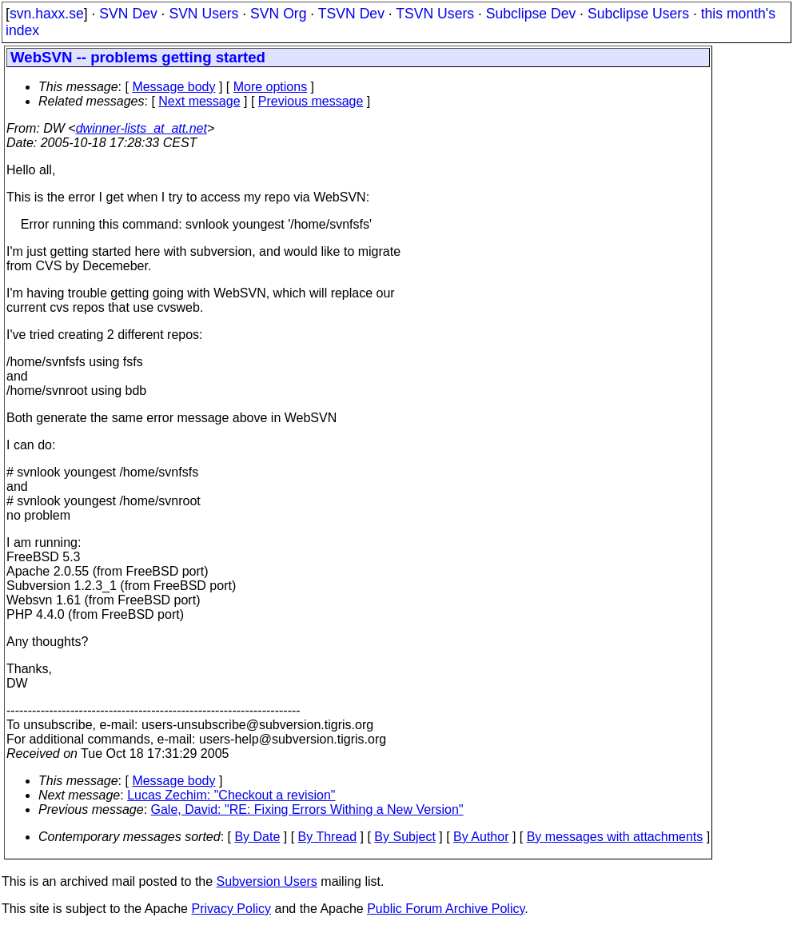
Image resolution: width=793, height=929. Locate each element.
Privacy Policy (231, 908)
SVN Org (278, 14)
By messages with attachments (615, 836)
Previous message (311, 101)
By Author (480, 836)
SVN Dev (128, 14)
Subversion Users (267, 881)
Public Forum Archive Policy (445, 908)
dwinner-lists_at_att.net (141, 128)
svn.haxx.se (47, 14)
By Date (257, 836)
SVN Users (203, 14)
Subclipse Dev (531, 14)
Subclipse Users (638, 14)
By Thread (327, 836)
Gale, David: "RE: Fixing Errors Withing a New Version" (307, 809)
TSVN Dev (351, 14)
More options (270, 87)
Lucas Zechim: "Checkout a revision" (231, 795)
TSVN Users (435, 14)
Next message (199, 101)
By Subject (404, 836)
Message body (173, 87)
